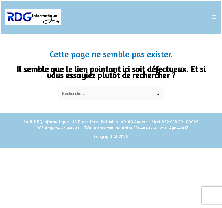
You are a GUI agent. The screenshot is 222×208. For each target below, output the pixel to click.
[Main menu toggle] (214, 17)
